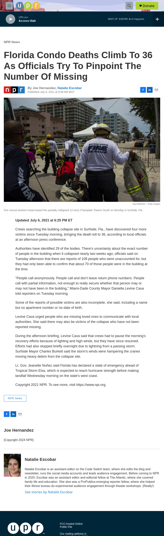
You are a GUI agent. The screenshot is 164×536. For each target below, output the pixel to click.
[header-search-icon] (129, 6)
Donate (148, 6)
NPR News (12, 42)
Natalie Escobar (70, 88)
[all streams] (158, 19)
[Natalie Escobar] (12, 465)
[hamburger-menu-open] (9, 6)
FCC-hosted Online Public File (71, 525)
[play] (10, 19)
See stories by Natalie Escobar (49, 492)
